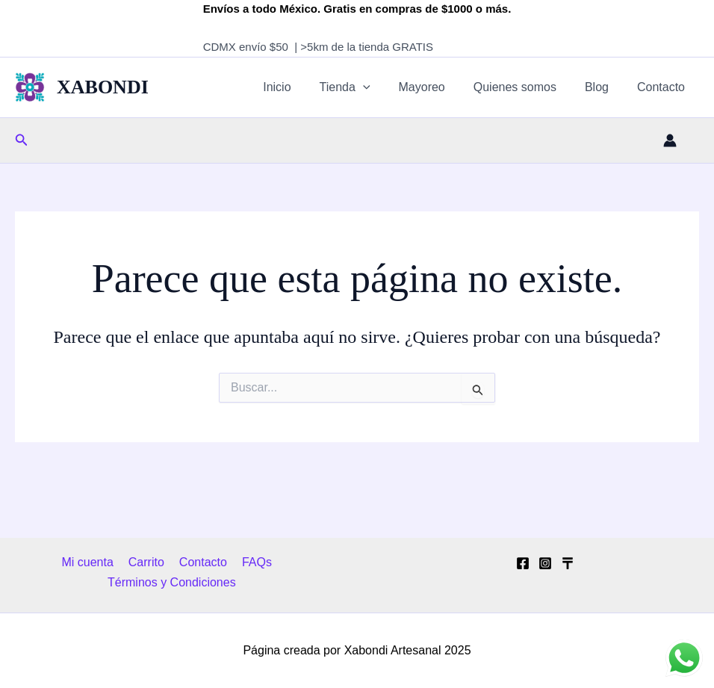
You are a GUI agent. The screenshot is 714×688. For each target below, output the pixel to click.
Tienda (365, 87)
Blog (603, 87)
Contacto (663, 87)
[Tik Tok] (567, 563)
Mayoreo (438, 87)
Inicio (301, 87)
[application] (383, 87)
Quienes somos (526, 87)
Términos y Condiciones (172, 582)
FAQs (252, 562)
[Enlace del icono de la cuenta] (670, 140)
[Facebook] (523, 563)
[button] (21, 140)
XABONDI (103, 87)
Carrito (147, 562)
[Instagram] (545, 563)
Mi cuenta (91, 562)
